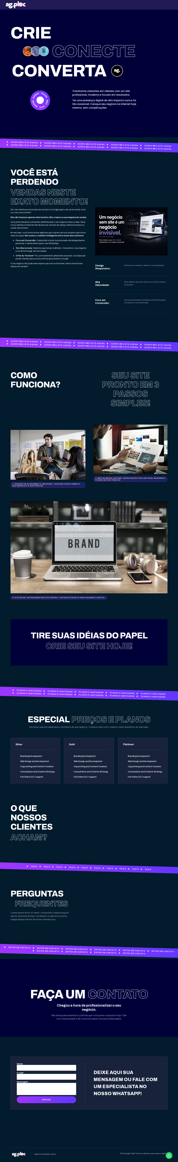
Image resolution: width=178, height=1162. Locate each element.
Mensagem (22, 1082)
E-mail (20, 1073)
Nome (20, 1064)
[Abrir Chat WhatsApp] (169, 1155)
